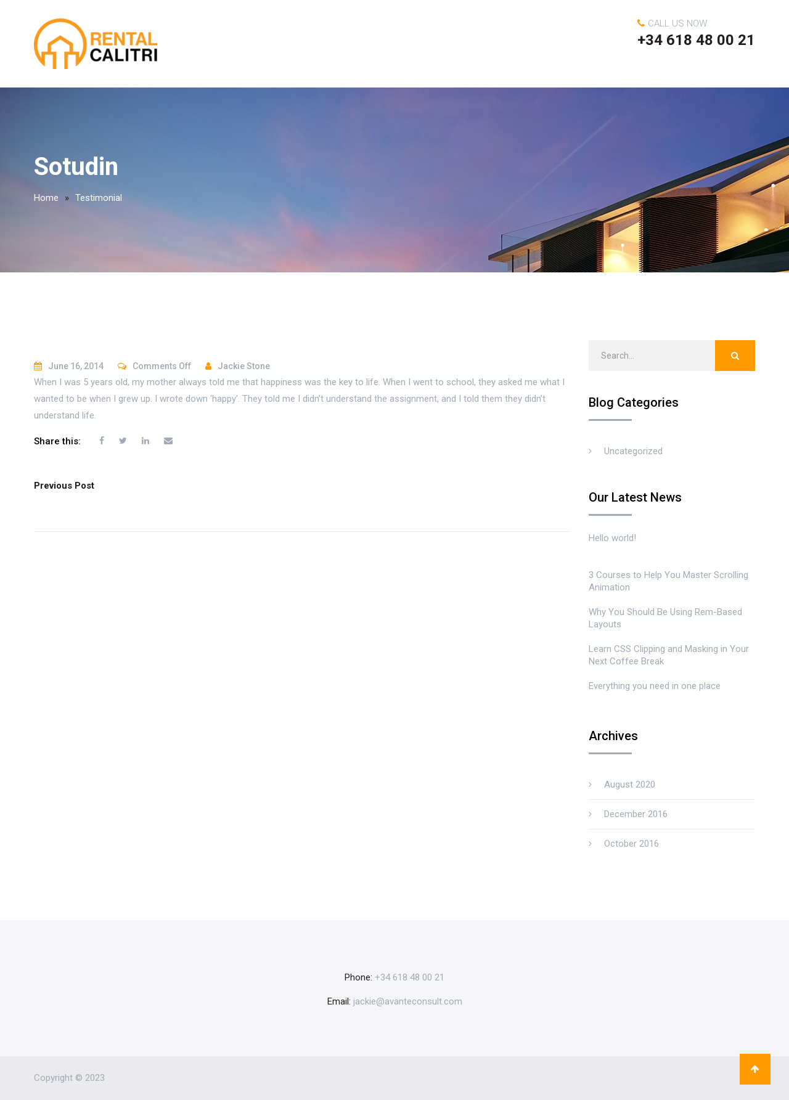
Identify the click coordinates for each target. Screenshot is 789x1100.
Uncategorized (633, 451)
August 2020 (629, 784)
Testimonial (98, 197)
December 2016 (636, 814)
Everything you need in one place (655, 685)
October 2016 (631, 843)
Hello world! (612, 538)
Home (46, 197)
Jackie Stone (244, 366)
